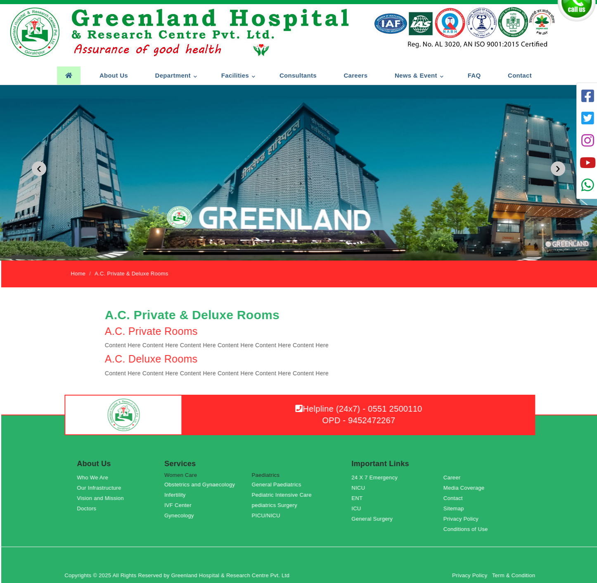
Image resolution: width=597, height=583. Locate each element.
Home (80, 273)
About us (113, 75)
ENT (359, 498)
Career (454, 477)
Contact (519, 75)
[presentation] (39, 168)
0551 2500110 (397, 408)
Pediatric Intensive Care (284, 495)
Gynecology (182, 515)
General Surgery (375, 519)
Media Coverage (466, 488)
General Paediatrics (279, 484)
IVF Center (180, 505)
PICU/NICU (268, 515)
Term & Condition (516, 575)
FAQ (474, 75)
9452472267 (374, 420)
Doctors (89, 508)
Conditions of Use (468, 529)
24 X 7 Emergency (377, 477)
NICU (361, 488)
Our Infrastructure (102, 488)
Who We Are (95, 477)
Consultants (297, 75)
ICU (359, 508)
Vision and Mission (103, 498)
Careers (355, 75)
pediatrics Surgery (277, 505)
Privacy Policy (463, 519)
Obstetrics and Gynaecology (202, 484)
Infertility (177, 495)
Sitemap (456, 508)
